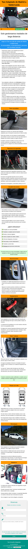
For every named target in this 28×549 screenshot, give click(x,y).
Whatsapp (5, 246)
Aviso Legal (10, 547)
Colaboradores (17, 547)
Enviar (14, 536)
